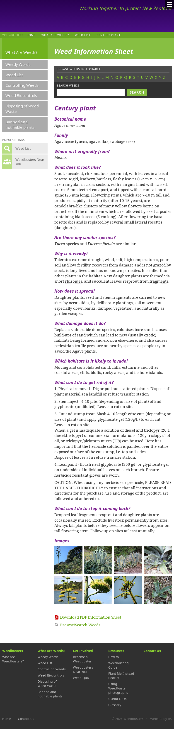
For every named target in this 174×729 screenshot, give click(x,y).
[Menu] (169, 4)
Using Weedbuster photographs (118, 688)
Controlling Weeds (22, 85)
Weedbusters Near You (83, 669)
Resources (116, 651)
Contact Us (152, 651)
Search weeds (68, 85)
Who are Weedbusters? (13, 659)
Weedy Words (17, 64)
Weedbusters (35, 16)
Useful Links (117, 699)
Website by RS (161, 719)
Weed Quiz (81, 678)
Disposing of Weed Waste (22, 108)
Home (31, 35)
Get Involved (83, 651)
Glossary (114, 705)
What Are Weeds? (55, 35)
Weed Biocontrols (21, 95)
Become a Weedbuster (82, 659)
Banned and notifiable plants (19, 124)
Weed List (83, 35)
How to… (114, 657)
